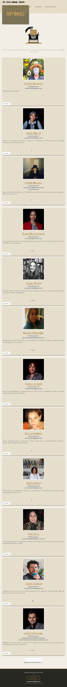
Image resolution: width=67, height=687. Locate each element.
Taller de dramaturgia (11, 7)
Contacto (18, 11)
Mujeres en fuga (51, 7)
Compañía (38, 7)
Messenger (33, 678)
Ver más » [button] (6, 103)
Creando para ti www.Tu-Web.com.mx (33, 683)
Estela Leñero (27, 7)
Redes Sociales (8, 11)
